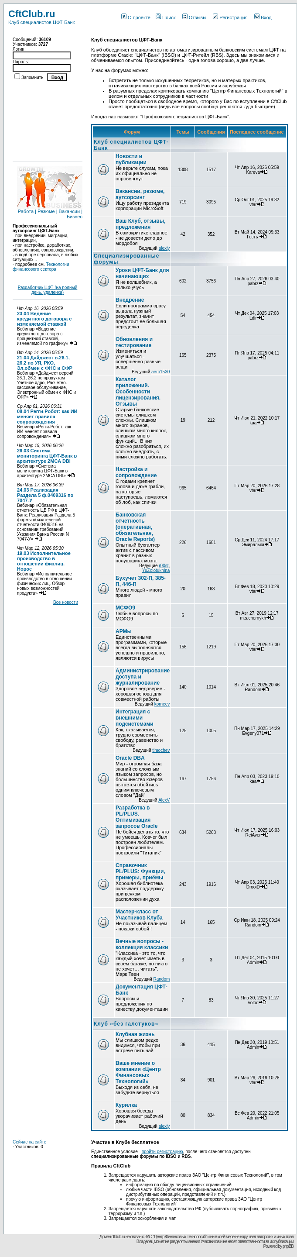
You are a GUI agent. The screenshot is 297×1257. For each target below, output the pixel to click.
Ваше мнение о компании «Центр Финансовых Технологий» (138, 1072)
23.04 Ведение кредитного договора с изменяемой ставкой (44, 319)
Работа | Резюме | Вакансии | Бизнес (49, 211)
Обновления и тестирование (134, 342)
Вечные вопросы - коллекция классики (142, 944)
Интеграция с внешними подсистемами (135, 718)
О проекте (135, 17)
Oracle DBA (130, 758)
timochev (161, 750)
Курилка (126, 1105)
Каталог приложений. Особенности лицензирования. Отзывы (138, 391)
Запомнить (32, 77)
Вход (263, 17)
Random (161, 979)
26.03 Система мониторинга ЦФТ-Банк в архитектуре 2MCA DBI (47, 456)
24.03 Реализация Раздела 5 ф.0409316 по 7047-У (45, 495)
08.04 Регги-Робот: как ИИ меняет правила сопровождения (47, 416)
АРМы (124, 631)
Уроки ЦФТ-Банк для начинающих (142, 273)
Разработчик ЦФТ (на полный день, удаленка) (48, 290)
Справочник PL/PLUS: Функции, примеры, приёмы (140, 871)
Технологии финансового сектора (41, 267)
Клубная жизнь (135, 1034)
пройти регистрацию (162, 1151)
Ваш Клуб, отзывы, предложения (140, 224)
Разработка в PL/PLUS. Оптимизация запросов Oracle (136, 817)
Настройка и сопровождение (136, 472)
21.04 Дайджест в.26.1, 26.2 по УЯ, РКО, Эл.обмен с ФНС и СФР (44, 363)
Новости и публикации (131, 159)
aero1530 (160, 371)
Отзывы (194, 17)
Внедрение (130, 300)
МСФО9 (125, 608)
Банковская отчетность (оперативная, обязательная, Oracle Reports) (135, 527)
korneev (162, 704)
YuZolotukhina (156, 570)
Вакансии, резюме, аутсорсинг (140, 194)
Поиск (165, 17)
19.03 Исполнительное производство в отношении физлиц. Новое (44, 561)
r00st (163, 565)
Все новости (65, 602)
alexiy (164, 248)
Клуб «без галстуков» (126, 1024)
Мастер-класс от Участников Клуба (139, 915)
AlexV (164, 800)
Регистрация (230, 17)
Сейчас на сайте (29, 1142)
